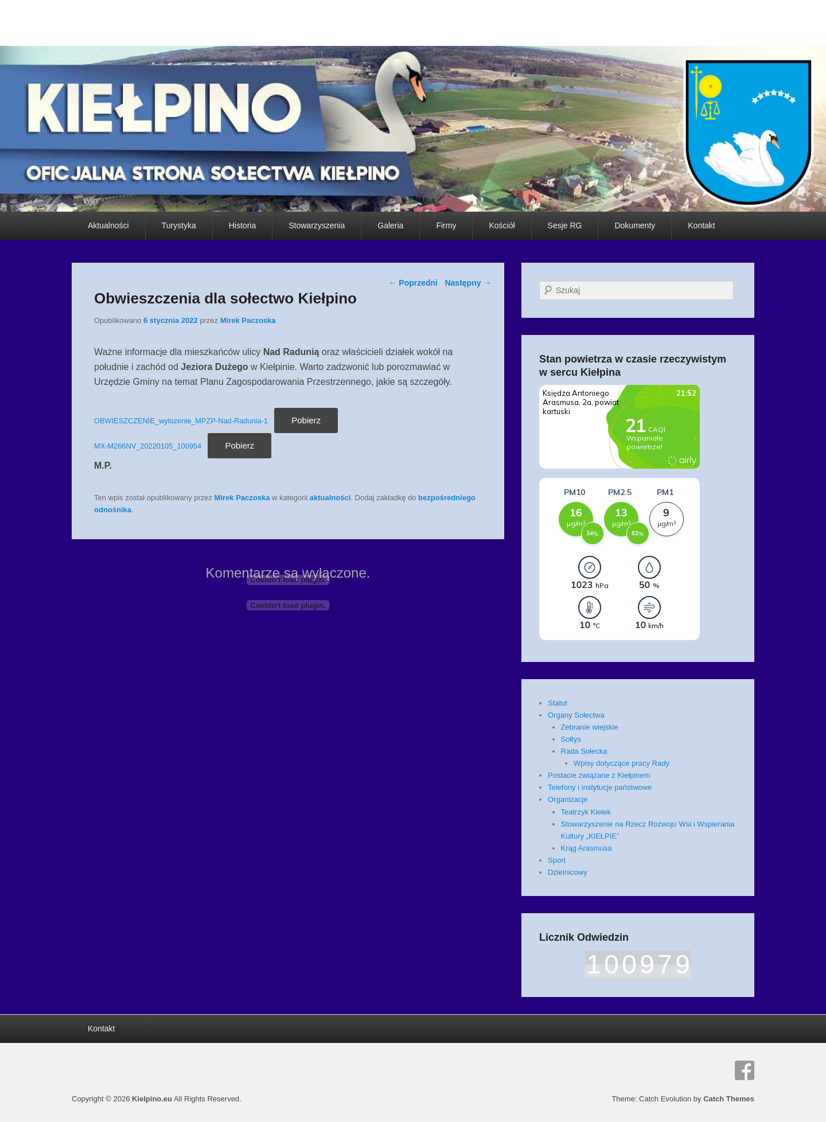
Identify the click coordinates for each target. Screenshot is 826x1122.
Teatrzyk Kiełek (586, 812)
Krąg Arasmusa (586, 848)
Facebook (744, 1070)
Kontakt (701, 225)
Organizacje (567, 799)
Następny (468, 282)
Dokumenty (634, 225)
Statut (557, 703)
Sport (557, 860)
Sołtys (571, 739)
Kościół (502, 225)
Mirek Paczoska (248, 320)
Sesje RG (565, 225)
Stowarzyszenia (317, 225)
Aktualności (108, 225)
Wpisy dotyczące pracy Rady (621, 763)
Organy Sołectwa (576, 715)
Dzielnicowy (567, 872)
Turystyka (179, 225)
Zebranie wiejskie (589, 727)
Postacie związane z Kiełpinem (599, 775)
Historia (242, 225)
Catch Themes (728, 1098)
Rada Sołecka (584, 751)
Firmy (446, 225)
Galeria (390, 225)
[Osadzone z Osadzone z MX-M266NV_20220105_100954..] (288, 605)
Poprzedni (413, 282)
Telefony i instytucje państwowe (600, 787)
